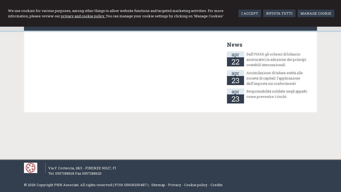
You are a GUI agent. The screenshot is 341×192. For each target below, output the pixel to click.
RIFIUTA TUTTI (279, 13)
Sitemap (158, 184)
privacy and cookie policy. (83, 16)
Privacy (174, 184)
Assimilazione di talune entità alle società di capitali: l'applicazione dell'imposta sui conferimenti (274, 78)
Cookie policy (196, 184)
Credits (216, 184)
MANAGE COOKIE (316, 13)
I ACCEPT (249, 13)
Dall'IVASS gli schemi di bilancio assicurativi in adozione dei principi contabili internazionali (276, 59)
